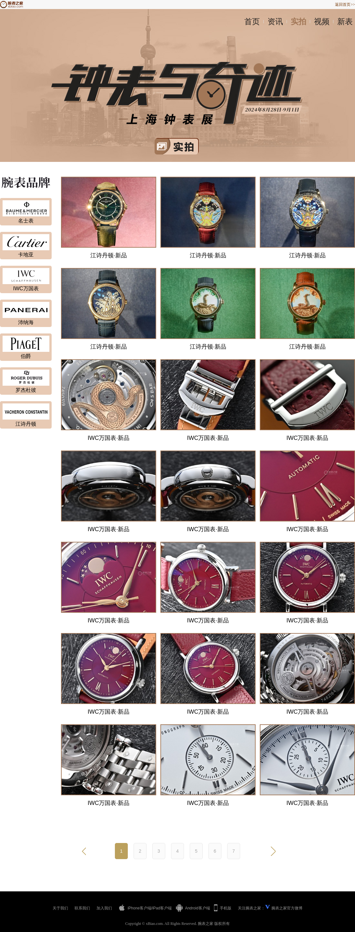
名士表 (26, 220)
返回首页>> (345, 4)
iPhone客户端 (135, 908)
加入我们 (104, 908)
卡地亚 (26, 254)
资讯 (275, 21)
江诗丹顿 (25, 424)
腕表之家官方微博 (286, 908)
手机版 (222, 907)
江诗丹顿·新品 (108, 255)
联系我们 (82, 908)
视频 (322, 21)
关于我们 (60, 908)
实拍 (298, 21)
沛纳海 (26, 322)
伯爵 (26, 356)
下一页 (272, 851)
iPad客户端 (162, 908)
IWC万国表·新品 (109, 438)
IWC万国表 (25, 288)
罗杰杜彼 (25, 390)
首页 (252, 21)
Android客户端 (193, 908)
